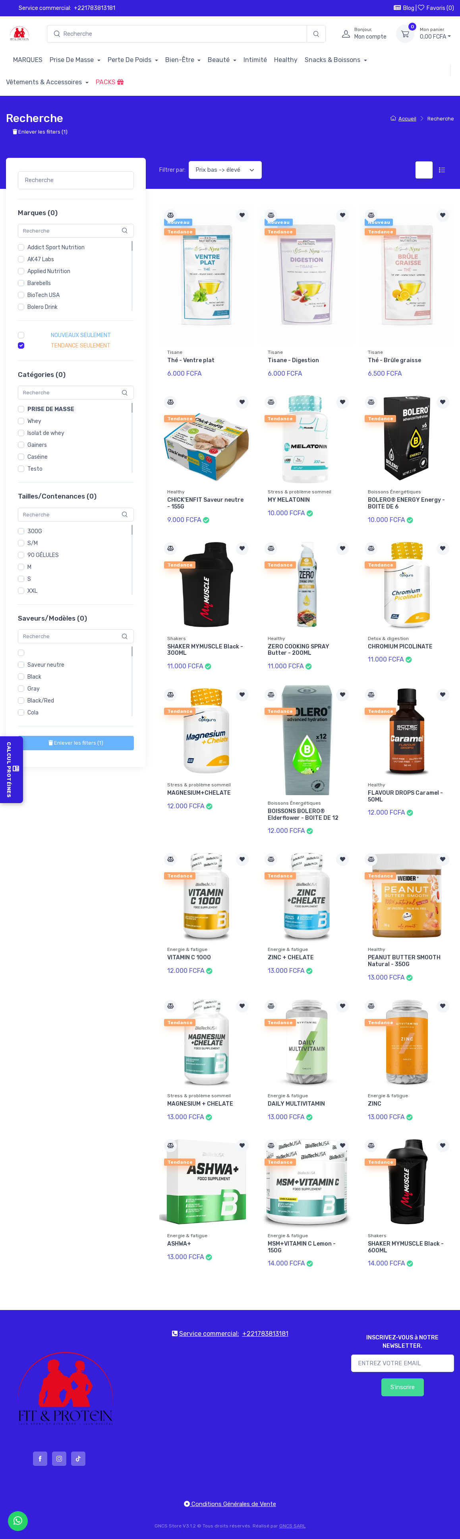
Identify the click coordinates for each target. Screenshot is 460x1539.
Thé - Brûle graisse (394, 360)
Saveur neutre (45, 665)
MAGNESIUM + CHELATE (200, 1103)
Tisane (174, 352)
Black (34, 677)
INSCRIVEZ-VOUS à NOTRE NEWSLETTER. (402, 1341)
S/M (32, 543)
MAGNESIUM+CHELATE (199, 793)
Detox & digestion (388, 638)
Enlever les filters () (40, 132)
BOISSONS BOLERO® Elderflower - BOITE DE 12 (303, 814)
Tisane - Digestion (293, 360)
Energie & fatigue (187, 949)
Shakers (176, 638)
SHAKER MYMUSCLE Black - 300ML (205, 650)
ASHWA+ (179, 1243)
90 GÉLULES (43, 555)
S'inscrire (402, 1387)
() (75, 743)
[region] (76, 276)
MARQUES (28, 60)
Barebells (39, 283)
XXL (32, 591)
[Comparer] (170, 215)
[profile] (362, 34)
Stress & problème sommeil (299, 492)
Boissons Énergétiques (394, 492)
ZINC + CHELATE (291, 957)
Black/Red (40, 701)
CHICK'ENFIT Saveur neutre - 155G (205, 503)
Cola (33, 713)
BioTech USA (43, 295)
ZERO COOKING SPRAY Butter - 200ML (298, 650)
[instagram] (59, 1459)
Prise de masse (50, 409)
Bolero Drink (42, 307)
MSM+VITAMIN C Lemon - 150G (302, 1247)
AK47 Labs (40, 259)
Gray (33, 689)
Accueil (403, 119)
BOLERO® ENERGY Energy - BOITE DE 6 (406, 503)
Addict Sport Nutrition (56, 247)
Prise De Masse (72, 60)
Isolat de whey (45, 433)
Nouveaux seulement (81, 335)
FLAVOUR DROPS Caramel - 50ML (405, 796)
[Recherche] (316, 34)
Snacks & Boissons (333, 60)
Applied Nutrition (48, 271)
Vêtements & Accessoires (44, 82)
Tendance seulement (80, 345)
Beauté (219, 60)
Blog (404, 8)
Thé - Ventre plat (191, 360)
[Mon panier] (405, 34)
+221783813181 (94, 8)
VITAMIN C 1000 (189, 957)
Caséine (37, 457)
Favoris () (436, 8)
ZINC (374, 1103)
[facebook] (40, 1459)
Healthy (286, 60)
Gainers (37, 445)
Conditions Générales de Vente (230, 1504)
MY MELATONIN (289, 500)
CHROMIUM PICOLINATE (400, 646)
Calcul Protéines (11, 770)
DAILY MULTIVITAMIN (296, 1103)
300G (34, 531)
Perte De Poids (130, 60)
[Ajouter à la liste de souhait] (242, 215)
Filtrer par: (172, 170)
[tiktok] (78, 1459)
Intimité (255, 60)
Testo (35, 469)
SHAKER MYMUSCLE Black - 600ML (406, 1247)
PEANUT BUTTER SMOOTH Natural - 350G (404, 961)
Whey (34, 421)
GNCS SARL (292, 1526)
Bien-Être (180, 60)
